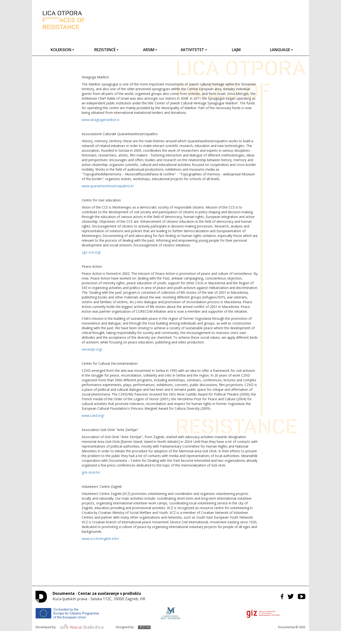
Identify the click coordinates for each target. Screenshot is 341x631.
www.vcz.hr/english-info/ (100, 538)
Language (281, 49)
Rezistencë (106, 49)
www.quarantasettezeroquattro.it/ (108, 186)
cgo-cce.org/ (91, 252)
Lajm (236, 49)
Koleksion (62, 49)
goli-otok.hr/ (91, 472)
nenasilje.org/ (92, 349)
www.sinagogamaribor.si (100, 119)
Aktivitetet (194, 49)
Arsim (150, 49)
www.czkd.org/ (93, 415)
